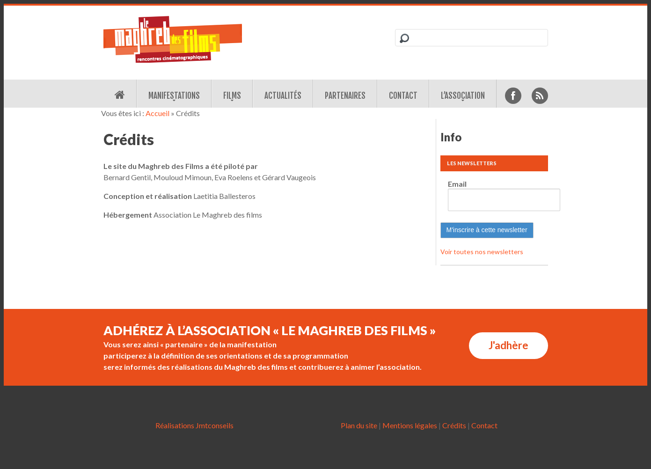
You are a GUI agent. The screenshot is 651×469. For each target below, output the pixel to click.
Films (232, 96)
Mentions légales (409, 425)
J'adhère (508, 345)
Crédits (454, 425)
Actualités (282, 96)
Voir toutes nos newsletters (481, 252)
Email (457, 183)
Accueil (157, 113)
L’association (463, 96)
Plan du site (359, 425)
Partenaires (345, 96)
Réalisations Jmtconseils (194, 425)
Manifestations (174, 96)
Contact (403, 96)
